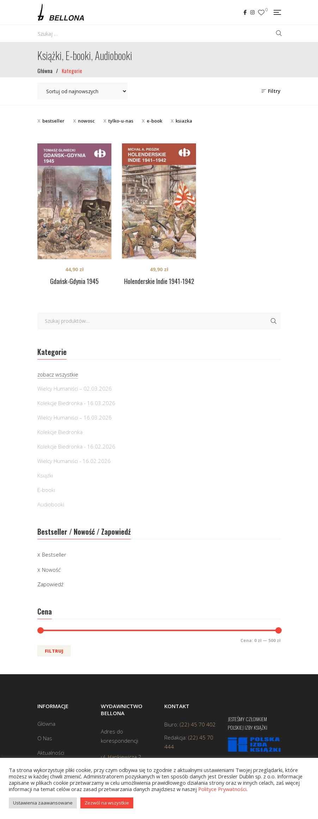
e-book (154, 121)
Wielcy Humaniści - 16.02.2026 (74, 460)
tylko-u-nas (120, 121)
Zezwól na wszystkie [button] (107, 803)
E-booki (46, 489)
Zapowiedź (50, 584)
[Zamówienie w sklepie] (82, 91)
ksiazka (184, 121)
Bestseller (54, 554)
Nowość (51, 569)
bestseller (53, 121)
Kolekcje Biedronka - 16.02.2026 (76, 446)
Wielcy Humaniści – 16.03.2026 (74, 417)
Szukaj (274, 321)
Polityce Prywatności (222, 789)
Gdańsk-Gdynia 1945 (74, 281)
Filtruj (54, 651)
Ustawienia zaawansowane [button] (43, 803)
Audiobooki (50, 504)
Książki (45, 475)
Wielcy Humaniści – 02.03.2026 (74, 388)
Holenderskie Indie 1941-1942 (159, 281)
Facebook (245, 12)
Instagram (252, 12)
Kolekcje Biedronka (59, 431)
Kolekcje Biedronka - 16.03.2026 (76, 402)
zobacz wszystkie (57, 374)
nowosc (86, 121)
